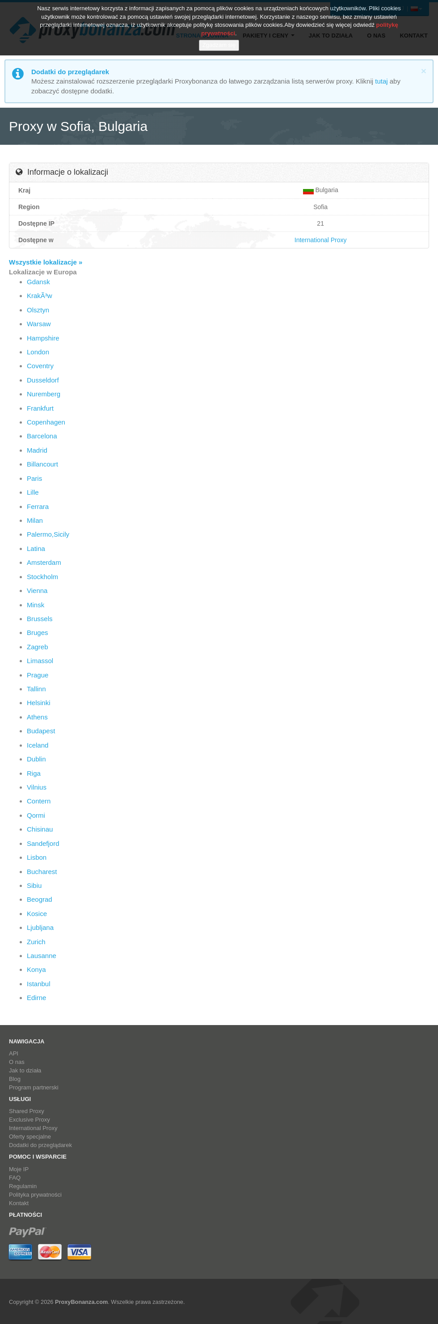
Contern (39, 801)
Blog (15, 1079)
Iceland (37, 745)
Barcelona (42, 436)
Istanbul (39, 984)
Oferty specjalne (30, 1136)
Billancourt (42, 464)
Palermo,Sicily (48, 534)
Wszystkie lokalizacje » (45, 262)
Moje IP (19, 1169)
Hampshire (43, 338)
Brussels (40, 618)
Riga (34, 773)
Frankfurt (40, 408)
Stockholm (42, 576)
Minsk (35, 605)
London (38, 352)
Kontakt (19, 1203)
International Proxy (321, 240)
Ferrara (38, 506)
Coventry (40, 366)
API (13, 1053)
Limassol (40, 660)
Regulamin (23, 1186)
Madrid (37, 450)
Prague (37, 675)
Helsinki (39, 702)
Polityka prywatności (35, 1194)
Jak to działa (25, 1070)
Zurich (36, 942)
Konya (36, 969)
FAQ (15, 1177)
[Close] (423, 71)
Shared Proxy (26, 1111)
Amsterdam (44, 562)
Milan (35, 520)
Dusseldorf (43, 380)
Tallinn (36, 689)
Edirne (36, 997)
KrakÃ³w (39, 295)
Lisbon (36, 857)
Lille (33, 492)
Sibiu (34, 885)
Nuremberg (43, 394)
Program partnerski (34, 1087)
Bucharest (42, 871)
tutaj (381, 81)
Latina (36, 548)
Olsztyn (38, 310)
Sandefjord (43, 843)
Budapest (41, 731)
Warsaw (39, 324)
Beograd (39, 899)
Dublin (36, 759)
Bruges (37, 632)
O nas (17, 1062)
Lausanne (41, 955)
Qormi (36, 815)
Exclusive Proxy (29, 1119)
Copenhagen (46, 422)
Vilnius (36, 787)
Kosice (37, 913)
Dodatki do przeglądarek (40, 1145)
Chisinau (40, 829)
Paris (34, 478)
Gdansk (38, 282)
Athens (37, 717)
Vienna (37, 590)
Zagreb (37, 647)
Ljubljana (40, 927)
